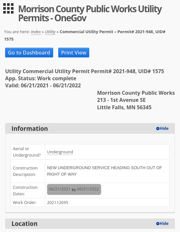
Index (36, 31)
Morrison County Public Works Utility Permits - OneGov (89, 13)
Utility (50, 31)
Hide (164, 128)
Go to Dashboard (29, 52)
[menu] (8, 8)
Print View (74, 52)
